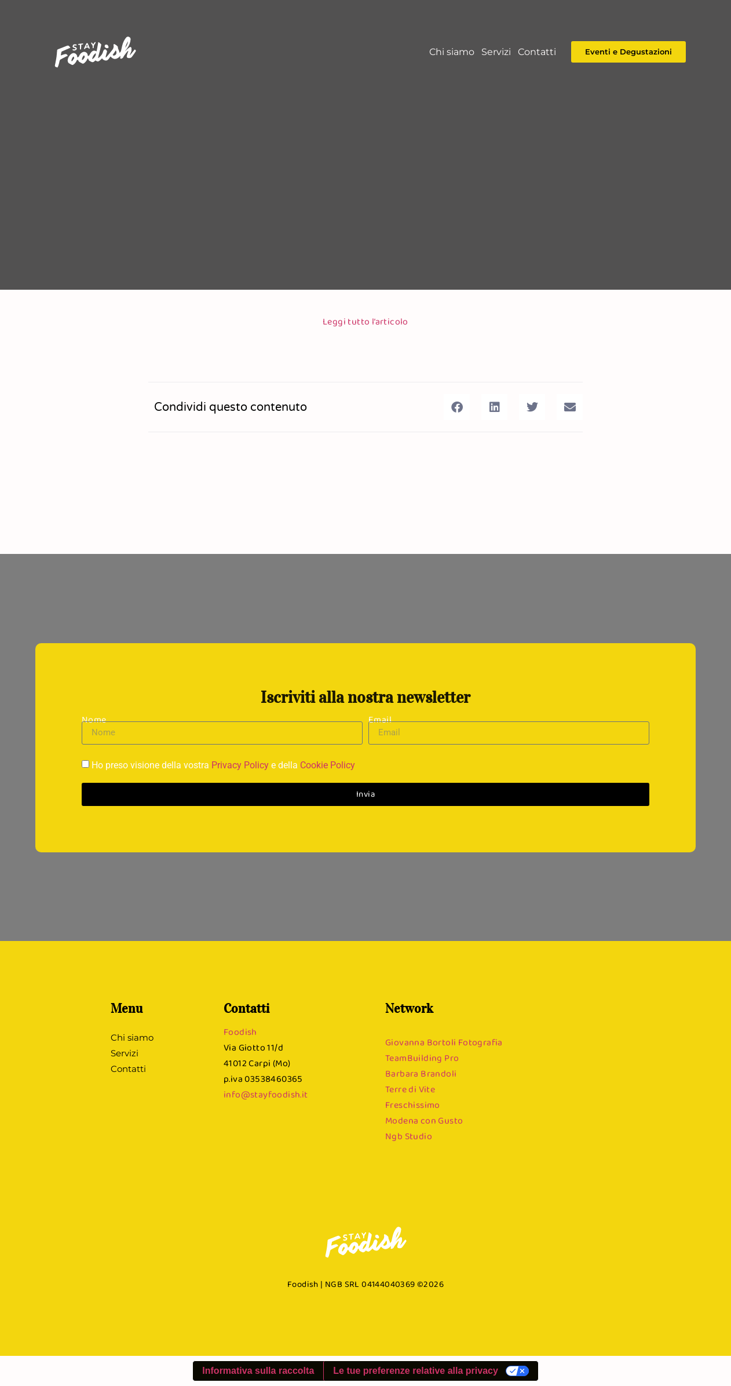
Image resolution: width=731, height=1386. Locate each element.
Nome (94, 719)
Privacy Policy (240, 765)
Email (380, 719)
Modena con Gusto (424, 1120)
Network (409, 1008)
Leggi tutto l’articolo (365, 321)
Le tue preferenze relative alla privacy (415, 1371)
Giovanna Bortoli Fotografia (444, 1042)
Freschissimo (412, 1104)
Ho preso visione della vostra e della (223, 765)
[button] (457, 407)
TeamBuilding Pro (422, 1057)
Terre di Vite (410, 1089)
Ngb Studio (408, 1136)
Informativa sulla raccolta (258, 1371)
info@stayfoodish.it (266, 1094)
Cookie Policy (327, 765)
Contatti (537, 51)
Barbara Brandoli (420, 1073)
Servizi (496, 51)
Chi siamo (451, 51)
